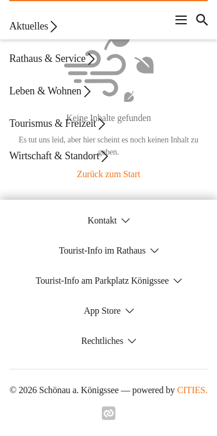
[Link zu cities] (109, 413)
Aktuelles (34, 26)
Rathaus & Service (53, 59)
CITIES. (192, 390)
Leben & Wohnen (51, 91)
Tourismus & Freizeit (58, 124)
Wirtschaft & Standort (60, 156)
